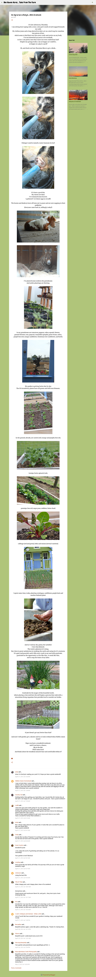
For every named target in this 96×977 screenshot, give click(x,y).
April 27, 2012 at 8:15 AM (22, 818)
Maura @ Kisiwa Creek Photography (26, 951)
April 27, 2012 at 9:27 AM (22, 868)
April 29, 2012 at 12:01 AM (23, 938)
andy (16, 772)
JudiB (17, 805)
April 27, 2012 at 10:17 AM (23, 897)
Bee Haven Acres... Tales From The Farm (20, 2)
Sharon (17, 933)
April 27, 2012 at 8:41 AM (22, 830)
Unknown (18, 873)
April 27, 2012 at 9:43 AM (22, 877)
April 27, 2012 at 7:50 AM (22, 801)
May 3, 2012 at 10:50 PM (22, 964)
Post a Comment (16, 968)
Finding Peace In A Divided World (75, 101)
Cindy (16, 834)
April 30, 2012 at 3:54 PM (22, 947)
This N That (18, 882)
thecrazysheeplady (20, 942)
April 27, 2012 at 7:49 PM (22, 920)
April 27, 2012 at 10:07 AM (23, 886)
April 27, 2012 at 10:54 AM (23, 909)
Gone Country (19, 845)
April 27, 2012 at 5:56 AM (22, 776)
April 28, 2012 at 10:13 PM (23, 929)
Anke (16, 822)
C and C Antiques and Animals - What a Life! (28, 914)
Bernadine (18, 924)
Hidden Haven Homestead (23, 781)
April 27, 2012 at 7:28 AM (22, 790)
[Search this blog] (88, 2)
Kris (16, 901)
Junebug (17, 862)
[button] (12, 20)
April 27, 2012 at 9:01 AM (22, 858)
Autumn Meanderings (73, 78)
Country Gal (19, 794)
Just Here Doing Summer (73, 54)
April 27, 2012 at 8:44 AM (22, 841)
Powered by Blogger (48, 975)
